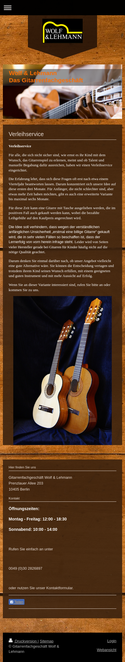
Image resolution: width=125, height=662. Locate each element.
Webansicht (106, 650)
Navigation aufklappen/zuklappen (62, 7)
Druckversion (23, 641)
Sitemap (47, 641)
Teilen (16, 602)
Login (111, 641)
